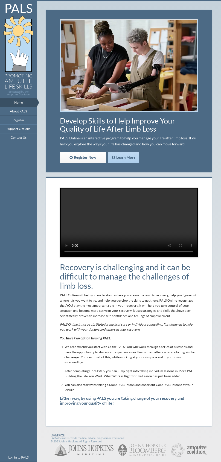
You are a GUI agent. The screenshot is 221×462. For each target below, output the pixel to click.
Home (18, 102)
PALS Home (57, 434)
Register (18, 120)
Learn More (126, 157)
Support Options (18, 129)
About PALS (18, 111)
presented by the (18, 93)
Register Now (85, 157)
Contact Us (18, 137)
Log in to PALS (18, 457)
